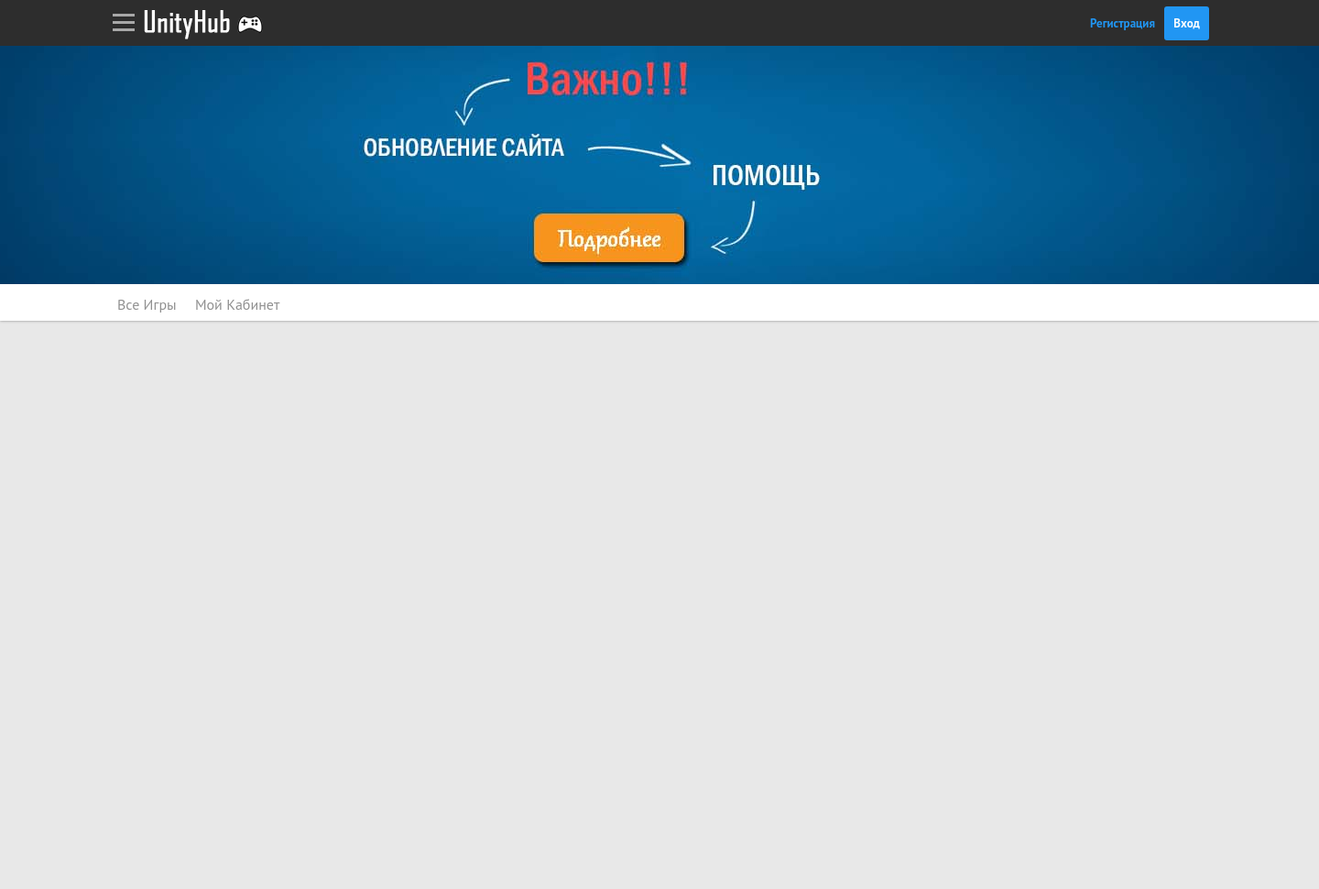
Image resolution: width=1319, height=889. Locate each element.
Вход (1186, 23)
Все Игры (147, 304)
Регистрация (1122, 23)
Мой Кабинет (237, 304)
